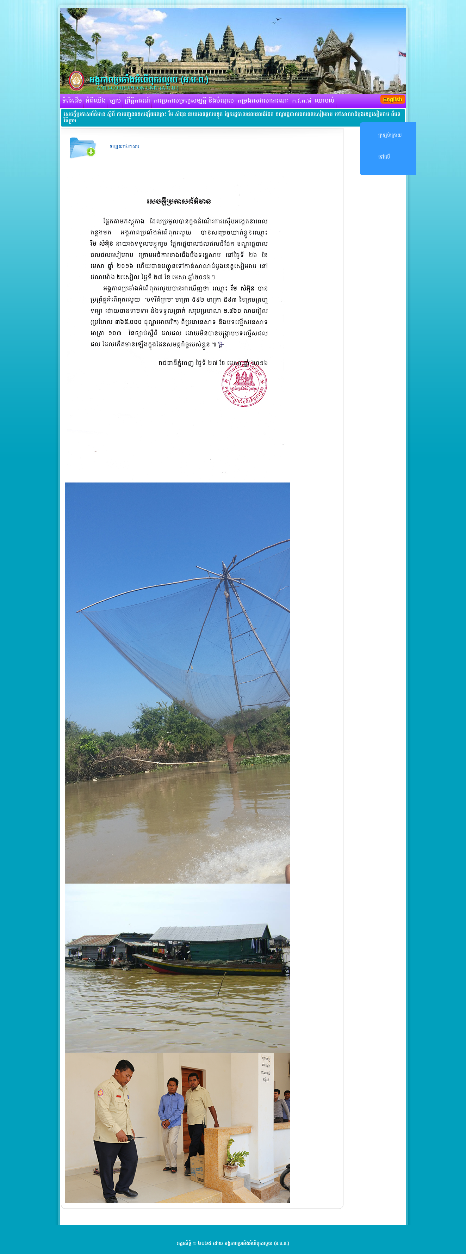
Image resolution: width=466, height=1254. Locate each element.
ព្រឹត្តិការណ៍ (137, 101)
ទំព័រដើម (72, 101)
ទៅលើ (384, 157)
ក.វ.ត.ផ (301, 101)
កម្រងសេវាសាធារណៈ (263, 101)
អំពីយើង (96, 101)
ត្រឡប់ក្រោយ (390, 135)
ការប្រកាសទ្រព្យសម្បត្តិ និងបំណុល (194, 101)
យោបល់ (325, 101)
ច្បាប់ (115, 101)
